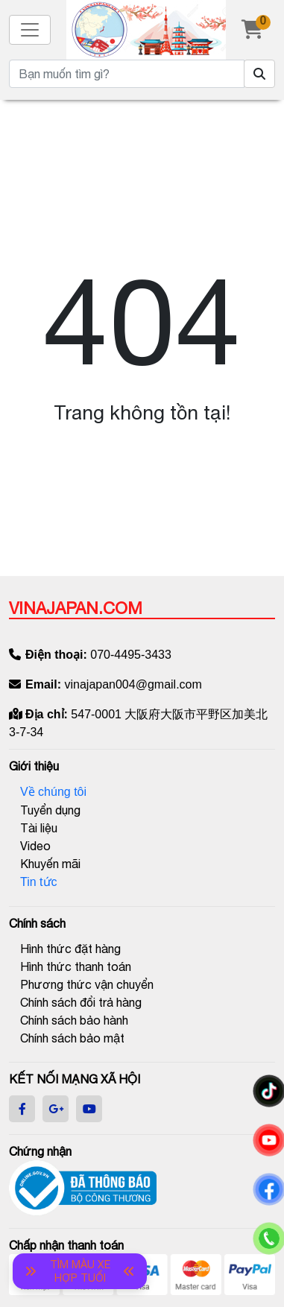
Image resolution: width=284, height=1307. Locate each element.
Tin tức (38, 882)
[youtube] (89, 1109)
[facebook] (22, 1109)
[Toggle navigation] (30, 30)
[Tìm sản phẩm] (259, 74)
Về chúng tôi (53, 791)
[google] (55, 1109)
